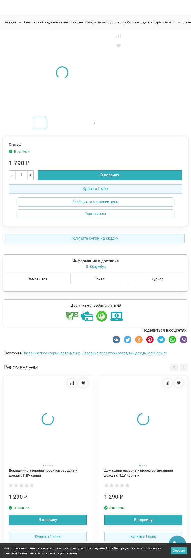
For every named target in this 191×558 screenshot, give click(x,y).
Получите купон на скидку (94, 238)
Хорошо (179, 550)
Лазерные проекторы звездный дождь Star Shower (124, 353)
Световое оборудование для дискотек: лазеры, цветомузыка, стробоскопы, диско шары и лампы (99, 22)
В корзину (109, 175)
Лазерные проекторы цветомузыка (51, 353)
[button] (94, 123)
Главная (10, 22)
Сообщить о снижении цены (95, 202)
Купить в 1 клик (95, 189)
